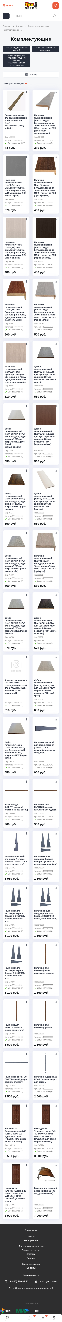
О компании (31, 1230)
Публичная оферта (31, 1250)
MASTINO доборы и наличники (45, 48)
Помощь (31, 1258)
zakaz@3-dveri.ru (48, 1281)
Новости (31, 1236)
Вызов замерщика (31, 1264)
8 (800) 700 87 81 (19, 1281)
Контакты (31, 1268)
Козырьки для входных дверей (17, 48)
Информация (31, 1240)
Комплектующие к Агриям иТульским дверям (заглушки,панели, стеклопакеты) (16, 60)
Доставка (31, 1254)
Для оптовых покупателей (31, 1246)
